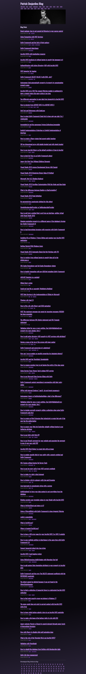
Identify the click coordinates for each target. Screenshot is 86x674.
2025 (44, 6)
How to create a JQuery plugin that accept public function (38, 138)
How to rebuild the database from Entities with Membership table (40, 649)
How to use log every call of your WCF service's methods (37, 468)
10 (38, 664)
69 (51, 671)
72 (58, 671)
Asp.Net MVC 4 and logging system (31, 554)
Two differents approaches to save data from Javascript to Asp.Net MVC (42, 99)
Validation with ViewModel (28, 643)
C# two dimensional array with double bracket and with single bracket (41, 144)
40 (24, 668)
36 (58, 666)
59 (26, 671)
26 (34, 666)
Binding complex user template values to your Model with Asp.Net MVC (42, 500)
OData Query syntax (26, 283)
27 (36, 666)
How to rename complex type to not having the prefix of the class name (42, 365)
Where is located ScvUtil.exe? (29, 528)
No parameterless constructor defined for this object (36, 201)
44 (34, 668)
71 (56, 671)
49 (46, 668)
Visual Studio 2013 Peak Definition (31, 196)
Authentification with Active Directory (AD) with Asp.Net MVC (39, 65)
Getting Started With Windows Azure (31, 246)
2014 (39, 8)
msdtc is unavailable (26, 517)
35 (56, 666)
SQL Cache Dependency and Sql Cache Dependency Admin (38, 266)
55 (61, 668)
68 (48, 671)
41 (26, 668)
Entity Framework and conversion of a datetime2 (35, 348)
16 (52, 664)
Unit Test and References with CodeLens (32, 110)
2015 (35, 8)
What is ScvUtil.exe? (26, 522)
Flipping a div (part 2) (27, 300)
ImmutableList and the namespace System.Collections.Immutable (40, 124)
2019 (22, 8)
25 (31, 666)
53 (56, 668)
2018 (25, 8)
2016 (32, 8)
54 (58, 668)
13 (45, 664)
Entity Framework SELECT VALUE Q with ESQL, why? (36, 77)
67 (46, 671)
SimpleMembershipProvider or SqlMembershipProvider (37, 207)
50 (48, 668)
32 (48, 666)
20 (62, 664)
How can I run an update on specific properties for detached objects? (41, 353)
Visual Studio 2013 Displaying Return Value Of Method (37, 173)
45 (36, 668)
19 (59, 664)
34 (53, 666)
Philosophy (35, 6)
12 (43, 664)
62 (34, 671)
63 (36, 671)
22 (24, 666)
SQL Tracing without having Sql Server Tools (33, 463)
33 (51, 666)
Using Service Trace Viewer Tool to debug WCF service (37, 370)
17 (55, 664)
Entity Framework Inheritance (29, 48)
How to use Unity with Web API (29, 435)
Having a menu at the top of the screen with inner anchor (37, 342)
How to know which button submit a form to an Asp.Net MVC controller (42, 612)
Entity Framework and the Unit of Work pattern (34, 42)
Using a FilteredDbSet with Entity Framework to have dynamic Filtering (42, 511)
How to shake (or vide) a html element (32, 474)
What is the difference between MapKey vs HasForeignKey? (38, 190)
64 (39, 671)
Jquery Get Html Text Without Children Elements (35, 161)
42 (29, 668)
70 (53, 671)
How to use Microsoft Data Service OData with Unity (36, 376)
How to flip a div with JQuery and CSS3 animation (35, 306)
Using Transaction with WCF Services (31, 37)
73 (60, 671)
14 (48, 664)
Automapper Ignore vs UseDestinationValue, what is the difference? (40, 396)
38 (63, 666)
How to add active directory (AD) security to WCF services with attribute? (43, 336)
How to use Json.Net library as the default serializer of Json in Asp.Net (41, 150)
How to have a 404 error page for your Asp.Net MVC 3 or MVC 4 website (42, 534)
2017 (29, 8)
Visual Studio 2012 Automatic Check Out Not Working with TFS (39, 252)
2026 (40, 6)
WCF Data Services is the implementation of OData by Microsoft (40, 294)
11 (41, 664)
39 (21, 668)
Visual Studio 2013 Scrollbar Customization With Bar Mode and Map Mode (43, 184)
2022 (54, 6)
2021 (58, 6)
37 (61, 666)
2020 (61, 6)
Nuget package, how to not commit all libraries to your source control (41, 31)
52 (53, 668)
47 (41, 668)
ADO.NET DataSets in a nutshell (29, 277)
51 (51, 668)
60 (29, 671)
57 (21, 671)
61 (31, 671)
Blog (27, 6)
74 (63, 671)
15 (50, 664)
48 (44, 668)
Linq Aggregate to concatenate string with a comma (36, 486)
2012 (45, 8)
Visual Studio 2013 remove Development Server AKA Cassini (38, 167)
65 (41, 671)
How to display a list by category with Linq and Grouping (37, 480)
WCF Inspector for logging (28, 71)
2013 (42, 8)
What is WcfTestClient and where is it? (32, 505)
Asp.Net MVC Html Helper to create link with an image (37, 449)
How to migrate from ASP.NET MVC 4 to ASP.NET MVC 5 (37, 105)
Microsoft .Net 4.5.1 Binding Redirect (31, 178)
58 (24, 671)
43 (31, 668)
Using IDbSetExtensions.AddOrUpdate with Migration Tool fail (39, 559)
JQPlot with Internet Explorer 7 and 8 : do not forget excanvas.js (39, 390)
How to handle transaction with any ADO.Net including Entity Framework (42, 271)
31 (46, 666)
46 (39, 668)
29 (41, 666)
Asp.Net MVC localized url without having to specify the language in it (41, 59)
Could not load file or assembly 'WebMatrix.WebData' (36, 288)
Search (30, 6)
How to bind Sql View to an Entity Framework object (36, 155)
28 (39, 666)
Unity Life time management (29, 655)
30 (44, 666)
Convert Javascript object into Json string (33, 548)
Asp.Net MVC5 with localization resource (32, 54)
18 (57, 664)
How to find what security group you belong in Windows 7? (38, 598)
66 (44, 671)
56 (63, 668)
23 (26, 666)
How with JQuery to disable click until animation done (36, 632)
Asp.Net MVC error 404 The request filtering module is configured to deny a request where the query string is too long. (41, 92)
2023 (51, 6)
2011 (49, 8)
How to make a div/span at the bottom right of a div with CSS (39, 618)
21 (21, 666)
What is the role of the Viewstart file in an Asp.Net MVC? (37, 638)
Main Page (23, 6)
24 (29, 666)
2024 (47, 6)
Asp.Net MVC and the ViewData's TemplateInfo (34, 359)
